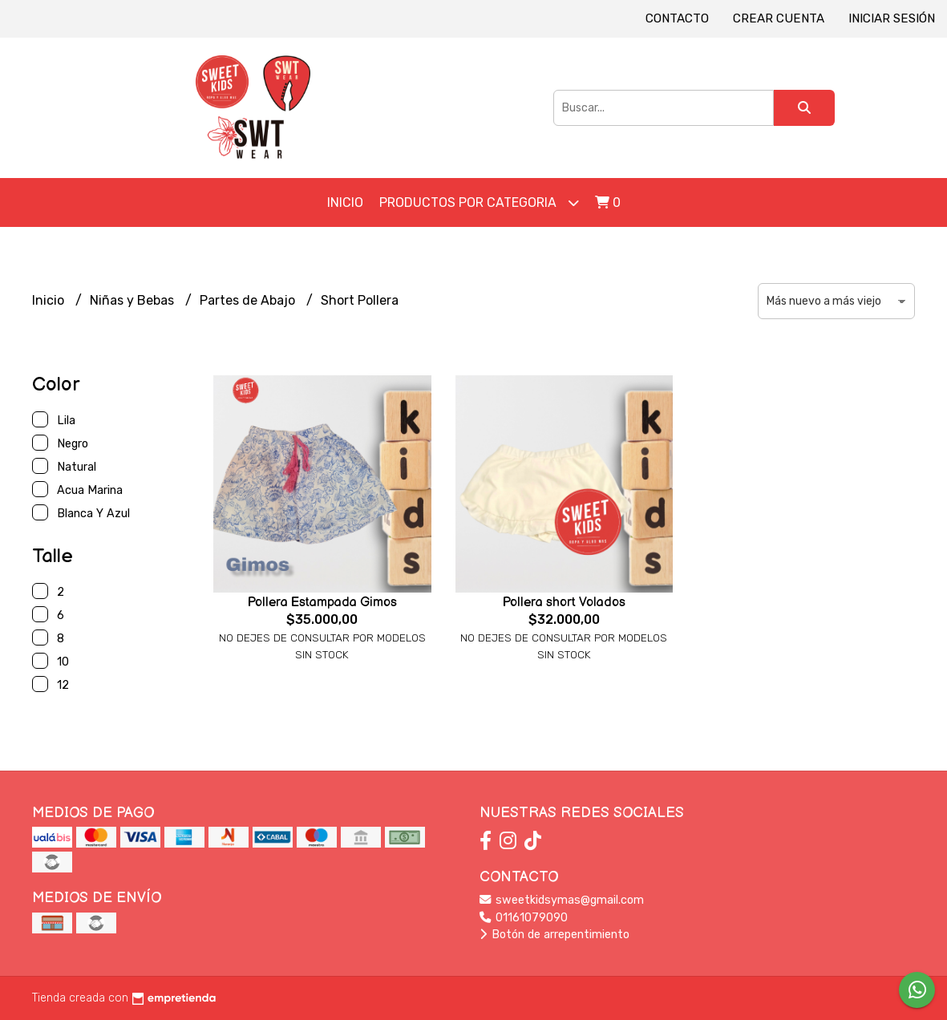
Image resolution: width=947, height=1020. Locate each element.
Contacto (677, 18)
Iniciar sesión (891, 18)
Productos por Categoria (479, 202)
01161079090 (524, 918)
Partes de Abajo (249, 300)
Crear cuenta (778, 18)
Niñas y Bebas (133, 300)
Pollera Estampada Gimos (322, 602)
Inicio (345, 202)
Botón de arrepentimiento (554, 934)
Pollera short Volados (564, 602)
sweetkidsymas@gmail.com (562, 900)
